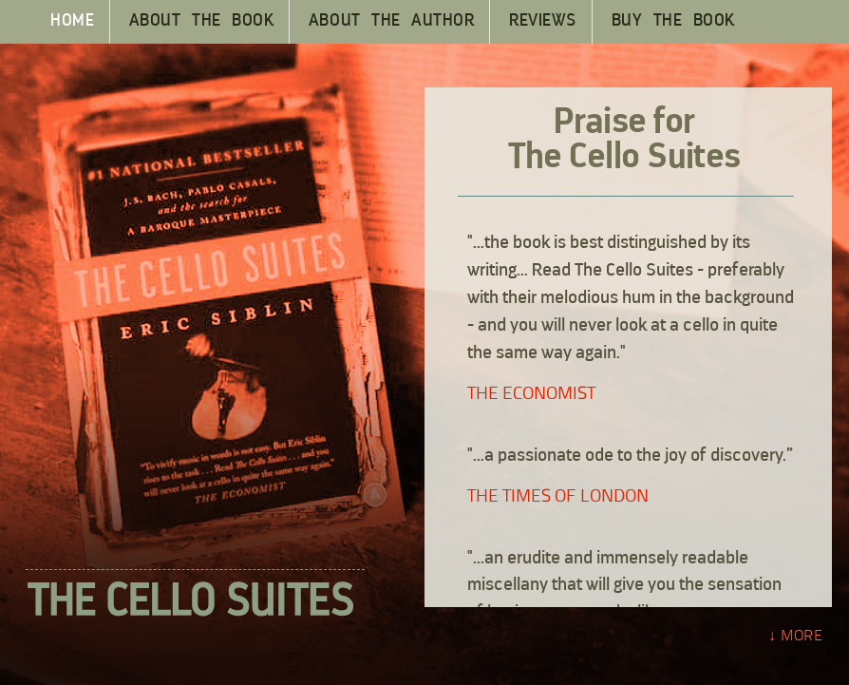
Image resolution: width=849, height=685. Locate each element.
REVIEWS (542, 21)
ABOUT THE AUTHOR (391, 21)
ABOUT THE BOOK (201, 21)
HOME (72, 21)
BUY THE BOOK (673, 21)
